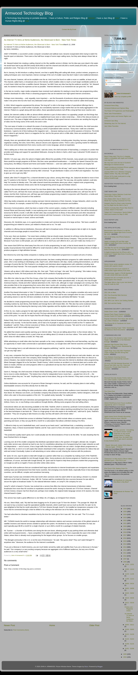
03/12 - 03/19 (129, 602)
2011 (125, 553)
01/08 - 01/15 (129, 644)
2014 (125, 544)
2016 (125, 538)
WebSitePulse (125, 149)
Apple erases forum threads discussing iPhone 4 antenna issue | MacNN (117, 417)
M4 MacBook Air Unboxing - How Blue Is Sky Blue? (123, 481)
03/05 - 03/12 (129, 625)
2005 (125, 654)
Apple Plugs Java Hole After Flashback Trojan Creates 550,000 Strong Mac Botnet (117, 352)
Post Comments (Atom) (21, 630)
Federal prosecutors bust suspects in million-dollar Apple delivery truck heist (117, 269)
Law (27, 21)
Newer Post (9, 625)
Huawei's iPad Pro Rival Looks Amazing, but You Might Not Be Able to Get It (118, 204)
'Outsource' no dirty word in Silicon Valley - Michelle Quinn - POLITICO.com (118, 459)
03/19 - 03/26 (129, 598)
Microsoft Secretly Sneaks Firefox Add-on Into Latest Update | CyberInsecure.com (118, 379)
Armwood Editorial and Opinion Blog (116, 108)
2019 (125, 529)
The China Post (109, 391)
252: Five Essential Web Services (115, 295)
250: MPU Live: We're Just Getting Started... (119, 300)
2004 (125, 657)
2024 (125, 514)
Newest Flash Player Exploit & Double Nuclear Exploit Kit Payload (117, 315)
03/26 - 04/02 (129, 593)
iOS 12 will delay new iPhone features (117, 237)
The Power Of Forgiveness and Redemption (119, 111)
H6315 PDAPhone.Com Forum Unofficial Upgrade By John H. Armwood (118, 404)
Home (52, 625)
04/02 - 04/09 (129, 588)
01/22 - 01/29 (129, 634)
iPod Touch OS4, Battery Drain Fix (115, 468)
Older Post (94, 625)
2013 (125, 547)
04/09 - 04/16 (129, 583)
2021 (125, 523)
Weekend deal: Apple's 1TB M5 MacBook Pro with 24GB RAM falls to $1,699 (118, 274)
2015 (125, 541)
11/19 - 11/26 (129, 574)
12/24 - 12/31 (129, 564)
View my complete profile (122, 96)
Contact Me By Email (69, 29)
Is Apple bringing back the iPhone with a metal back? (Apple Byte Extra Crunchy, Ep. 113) (119, 254)
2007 (125, 559)
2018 (125, 532)
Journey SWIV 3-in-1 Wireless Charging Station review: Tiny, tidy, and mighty (117, 172)
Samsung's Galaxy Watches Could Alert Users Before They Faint (117, 195)
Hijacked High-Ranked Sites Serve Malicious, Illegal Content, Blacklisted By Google (117, 346)
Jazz (117, 18)
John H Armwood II (123, 93)
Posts (108, 81)
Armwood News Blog (111, 105)
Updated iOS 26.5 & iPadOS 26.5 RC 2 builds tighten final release (117, 278)
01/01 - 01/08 (129, 648)
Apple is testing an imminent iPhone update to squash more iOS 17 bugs (119, 168)
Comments (110, 84)
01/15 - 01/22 (129, 639)
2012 (125, 550)
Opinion (91, 18)
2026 (125, 508)
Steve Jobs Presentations (113, 113)
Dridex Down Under (111, 311)
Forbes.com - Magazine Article (129, 608)
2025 (125, 511)
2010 (125, 556)
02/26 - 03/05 (129, 629)
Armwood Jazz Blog (111, 121)
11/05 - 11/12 (129, 579)
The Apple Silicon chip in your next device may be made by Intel (118, 283)
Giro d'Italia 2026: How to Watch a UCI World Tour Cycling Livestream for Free (117, 200)
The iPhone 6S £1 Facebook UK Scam (117, 323)
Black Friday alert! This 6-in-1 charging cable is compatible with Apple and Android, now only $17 (119, 158)
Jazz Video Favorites (111, 126)
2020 (125, 526)
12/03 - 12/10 (129, 569)
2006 (125, 562)
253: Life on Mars (110, 292)
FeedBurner (124, 62)
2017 (125, 535)
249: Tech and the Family (112, 303)
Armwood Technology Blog (29, 13)
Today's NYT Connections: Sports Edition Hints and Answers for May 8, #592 (118, 213)
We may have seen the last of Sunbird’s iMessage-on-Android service (117, 163)
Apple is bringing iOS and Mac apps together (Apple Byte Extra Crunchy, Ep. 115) (117, 243)
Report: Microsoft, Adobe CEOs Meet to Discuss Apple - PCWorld (118, 446)
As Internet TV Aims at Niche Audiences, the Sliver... (129, 617)
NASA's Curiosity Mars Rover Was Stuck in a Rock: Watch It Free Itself (118, 209)
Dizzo (86, 666)
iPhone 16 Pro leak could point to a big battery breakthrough (117, 177)
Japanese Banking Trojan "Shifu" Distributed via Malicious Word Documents (119, 329)
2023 (125, 517)
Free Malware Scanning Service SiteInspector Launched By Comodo (116, 358)
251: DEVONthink (110, 298)
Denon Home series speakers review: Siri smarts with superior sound (118, 265)
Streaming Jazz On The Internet (115, 123)
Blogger (100, 666)
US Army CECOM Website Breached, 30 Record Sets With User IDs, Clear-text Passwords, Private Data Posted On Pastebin (118, 366)
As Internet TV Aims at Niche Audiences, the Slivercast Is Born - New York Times (40, 40)
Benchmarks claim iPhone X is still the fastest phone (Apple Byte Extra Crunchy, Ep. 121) (118, 232)
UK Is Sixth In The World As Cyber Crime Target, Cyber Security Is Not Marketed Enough (118, 339)
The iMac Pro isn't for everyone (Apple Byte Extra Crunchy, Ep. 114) (119, 248)
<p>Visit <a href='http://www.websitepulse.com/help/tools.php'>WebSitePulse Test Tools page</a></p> (121, 139)
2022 (125, 520)
